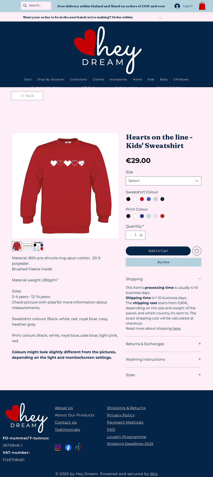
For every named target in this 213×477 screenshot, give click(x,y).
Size (129, 172)
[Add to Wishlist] (196, 250)
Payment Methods (125, 422)
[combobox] (163, 181)
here (176, 328)
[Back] (27, 96)
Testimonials (67, 429)
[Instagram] (58, 447)
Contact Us (66, 422)
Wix (154, 474)
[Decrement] (129, 235)
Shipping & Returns (126, 408)
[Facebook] (68, 447)
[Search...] (35, 5)
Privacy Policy (121, 415)
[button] (202, 6)
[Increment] (141, 235)
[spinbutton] (135, 235)
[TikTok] (78, 447)
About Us (64, 408)
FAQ (111, 429)
